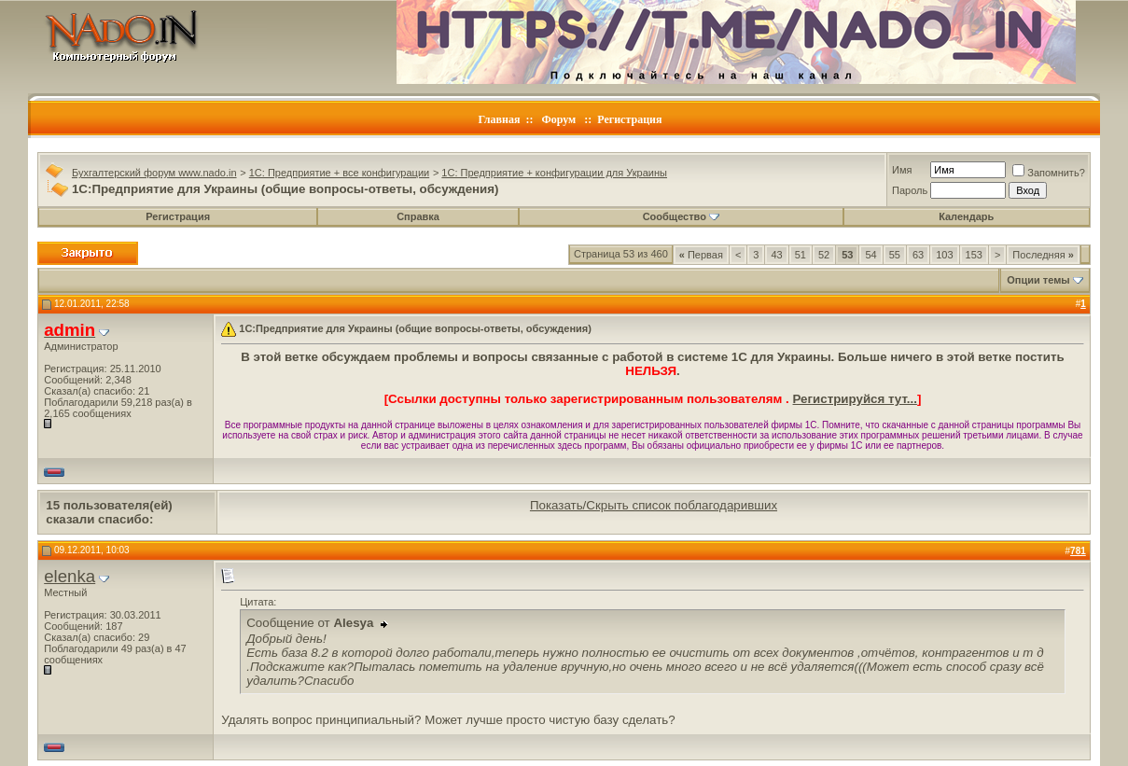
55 (894, 254)
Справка (418, 216)
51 (800, 254)
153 (974, 254)
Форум (558, 119)
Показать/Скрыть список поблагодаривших (653, 505)
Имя (902, 169)
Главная (500, 119)
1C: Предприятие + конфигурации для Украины (554, 172)
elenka (69, 576)
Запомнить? (1048, 172)
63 (918, 254)
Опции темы (1038, 280)
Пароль (909, 190)
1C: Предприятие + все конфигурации (339, 172)
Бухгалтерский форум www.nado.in (154, 172)
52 (823, 254)
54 (870, 254)
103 (944, 254)
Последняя (1042, 254)
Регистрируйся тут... (855, 399)
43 (776, 254)
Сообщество (681, 216)
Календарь (966, 216)
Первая (701, 254)
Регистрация (629, 119)
